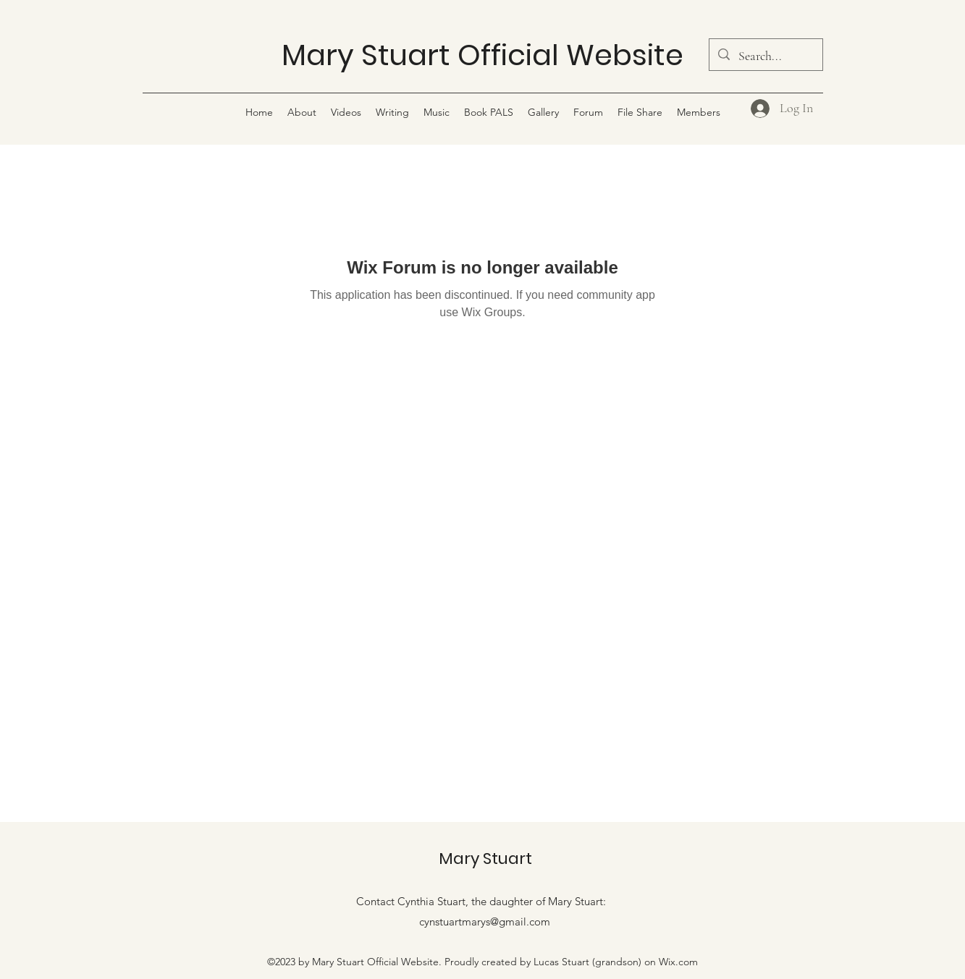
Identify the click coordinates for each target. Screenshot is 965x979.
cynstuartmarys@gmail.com (484, 921)
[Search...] (765, 56)
